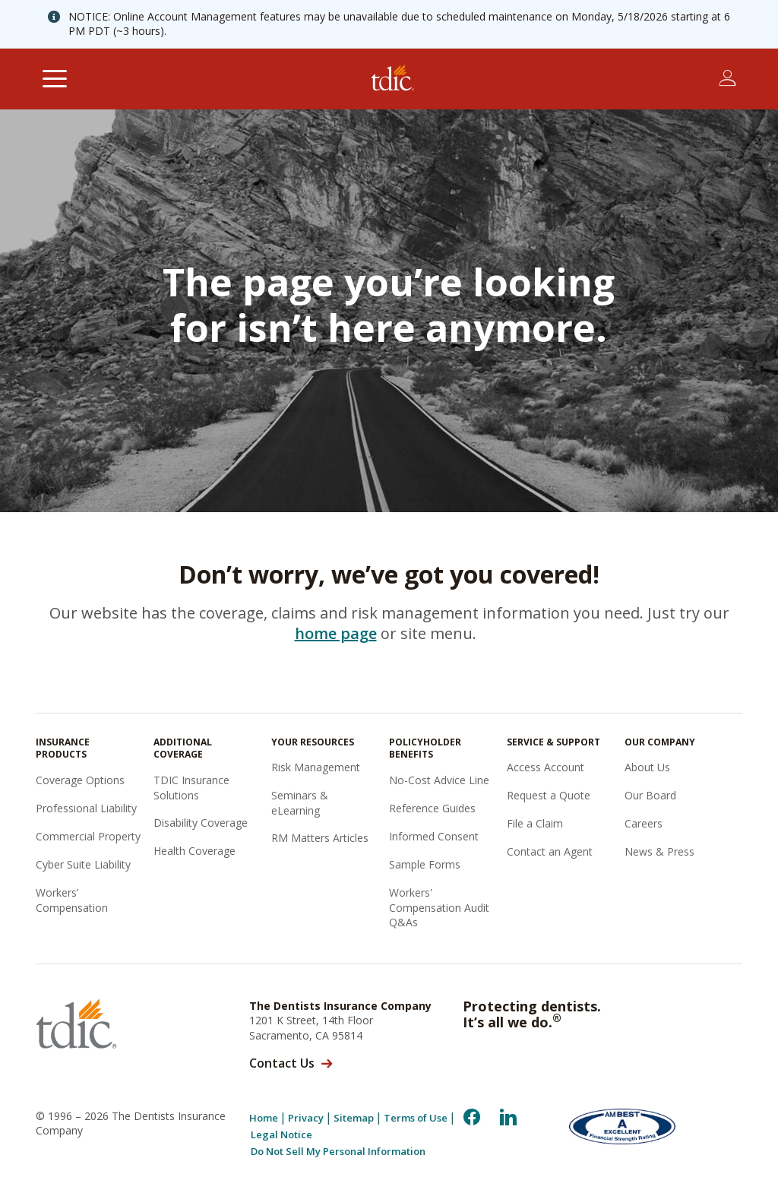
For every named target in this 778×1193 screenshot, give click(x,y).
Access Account (545, 767)
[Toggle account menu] (727, 78)
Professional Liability (86, 808)
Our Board (650, 795)
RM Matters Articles (319, 838)
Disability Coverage (200, 822)
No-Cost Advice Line (439, 780)
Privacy (306, 1118)
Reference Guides (432, 808)
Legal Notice (281, 1134)
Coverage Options (80, 780)
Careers (644, 823)
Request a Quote (548, 795)
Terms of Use (416, 1118)
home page (336, 633)
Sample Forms (424, 864)
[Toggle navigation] (54, 79)
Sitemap (354, 1118)
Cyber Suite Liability (83, 864)
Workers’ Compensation (72, 900)
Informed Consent (434, 836)
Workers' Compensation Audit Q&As (439, 907)
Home (263, 1118)
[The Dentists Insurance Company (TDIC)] (392, 79)
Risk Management (315, 767)
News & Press (659, 851)
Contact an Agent (550, 851)
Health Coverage (194, 850)
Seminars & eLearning (299, 803)
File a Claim (535, 823)
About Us (647, 767)
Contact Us (282, 1063)
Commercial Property (88, 836)
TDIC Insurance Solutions (191, 787)
